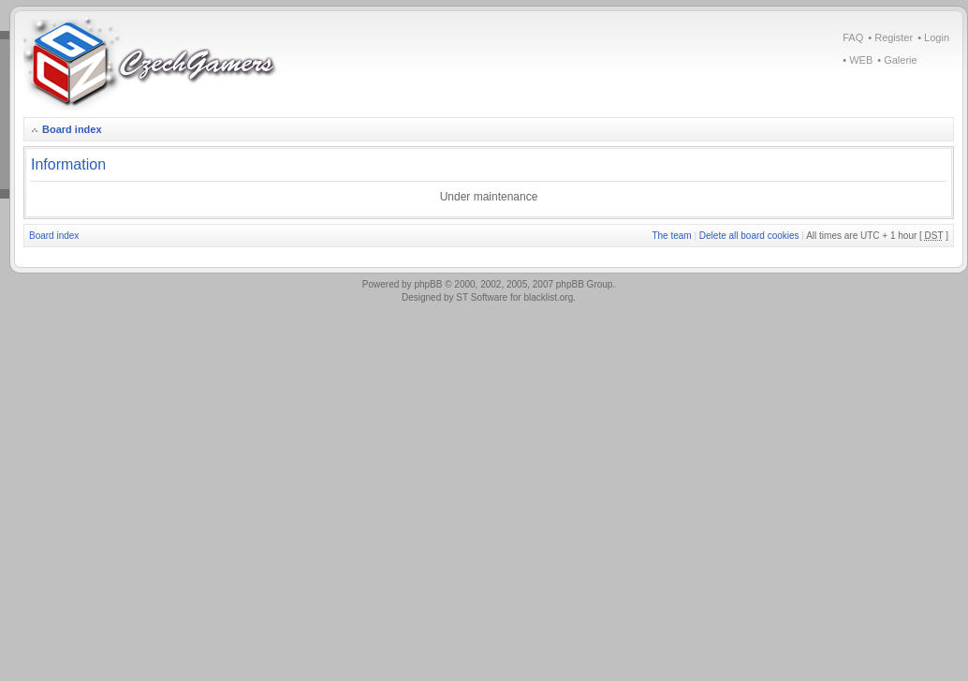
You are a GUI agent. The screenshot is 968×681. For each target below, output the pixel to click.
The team (671, 235)
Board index (72, 129)
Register (893, 37)
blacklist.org (548, 297)
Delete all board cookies (749, 235)
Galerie (900, 60)
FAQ (853, 37)
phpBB (428, 284)
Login (936, 37)
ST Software (481, 297)
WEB (861, 60)
